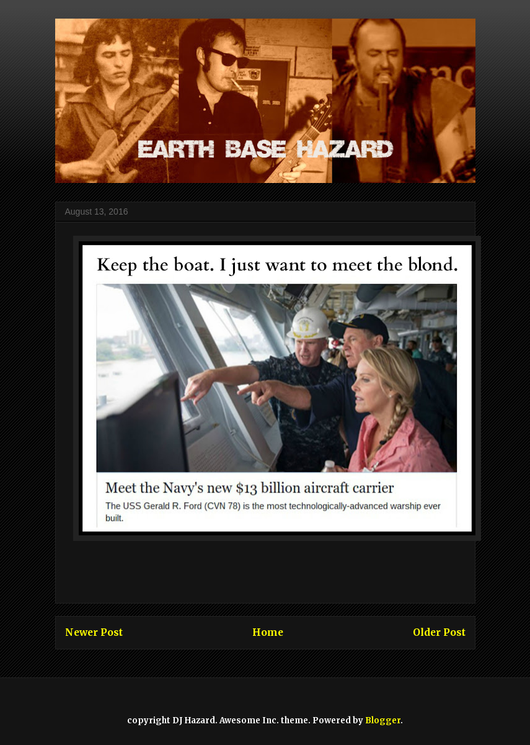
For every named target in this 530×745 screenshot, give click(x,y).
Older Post (439, 632)
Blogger (382, 720)
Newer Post (94, 632)
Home (267, 632)
